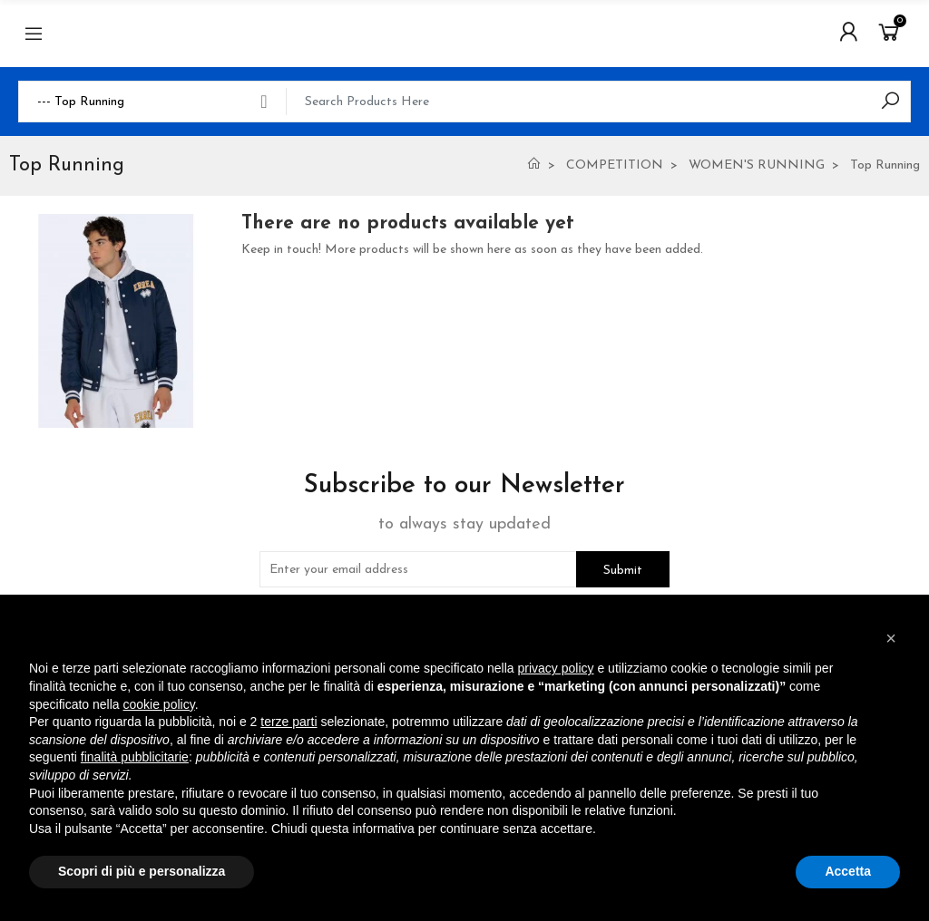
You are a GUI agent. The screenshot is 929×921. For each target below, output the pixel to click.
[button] (890, 638)
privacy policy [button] (556, 668)
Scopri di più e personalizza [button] (141, 871)
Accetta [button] (848, 871)
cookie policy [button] (159, 704)
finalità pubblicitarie (135, 757)
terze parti (288, 721)
